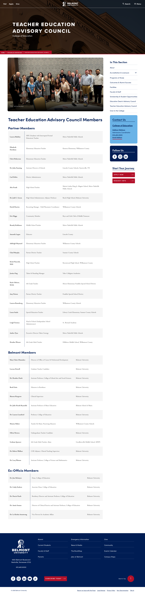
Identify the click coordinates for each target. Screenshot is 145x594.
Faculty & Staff (115, 92)
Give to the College (117, 111)
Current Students (44, 545)
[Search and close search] (126, 4)
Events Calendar (110, 551)
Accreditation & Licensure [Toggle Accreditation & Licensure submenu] (123, 73)
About (112, 68)
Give (17, 4)
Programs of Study (117, 78)
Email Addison (117, 137)
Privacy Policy (111, 590)
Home (3, 52)
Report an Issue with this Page (86, 590)
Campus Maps (109, 557)
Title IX (132, 590)
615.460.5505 (117, 135)
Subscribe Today (55, 578)
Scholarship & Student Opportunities (123, 96)
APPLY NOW (124, 174)
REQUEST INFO (124, 181)
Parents (41, 557)
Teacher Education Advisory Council (123, 106)
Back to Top (126, 578)
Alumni (40, 539)
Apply (11, 4)
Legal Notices (101, 590)
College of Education (14, 52)
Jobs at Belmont (77, 557)
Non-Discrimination (122, 590)
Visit (4, 4)
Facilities (113, 87)
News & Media (76, 545)
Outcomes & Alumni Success (120, 82)
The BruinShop (76, 551)
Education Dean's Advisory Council (123, 101)
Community (108, 545)
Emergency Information (80, 539)
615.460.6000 (21, 567)
